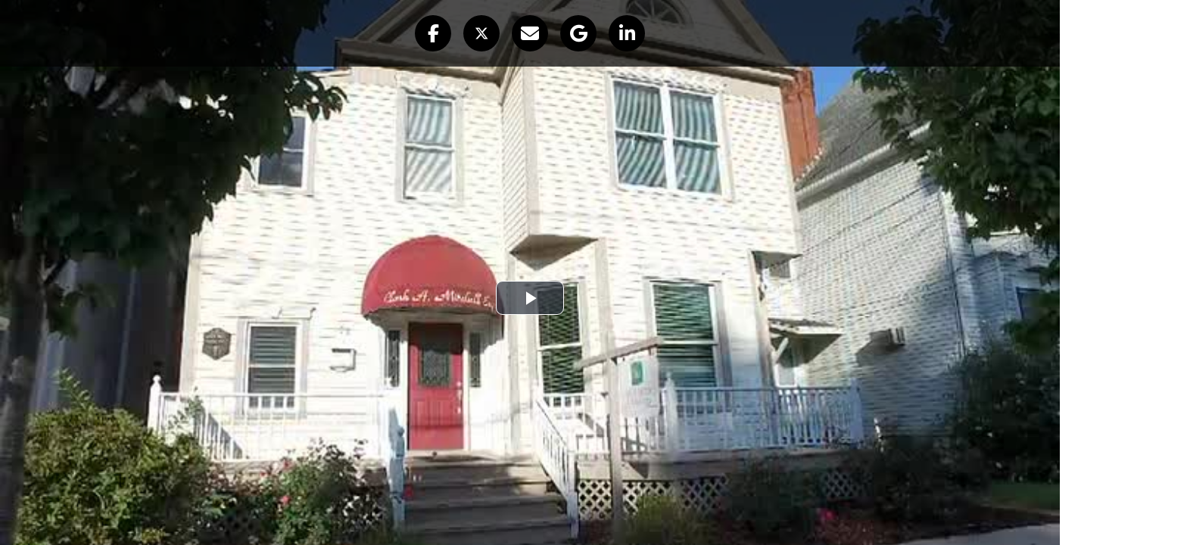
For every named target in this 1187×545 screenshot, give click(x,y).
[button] (433, 33)
